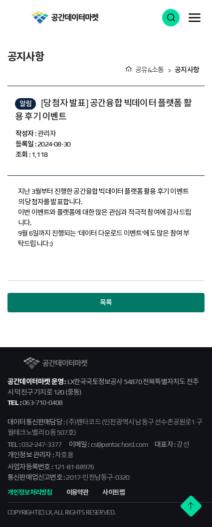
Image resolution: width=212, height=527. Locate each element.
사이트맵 (113, 492)
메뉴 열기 (194, 17)
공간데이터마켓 (64, 17)
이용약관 (77, 492)
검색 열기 (171, 17)
